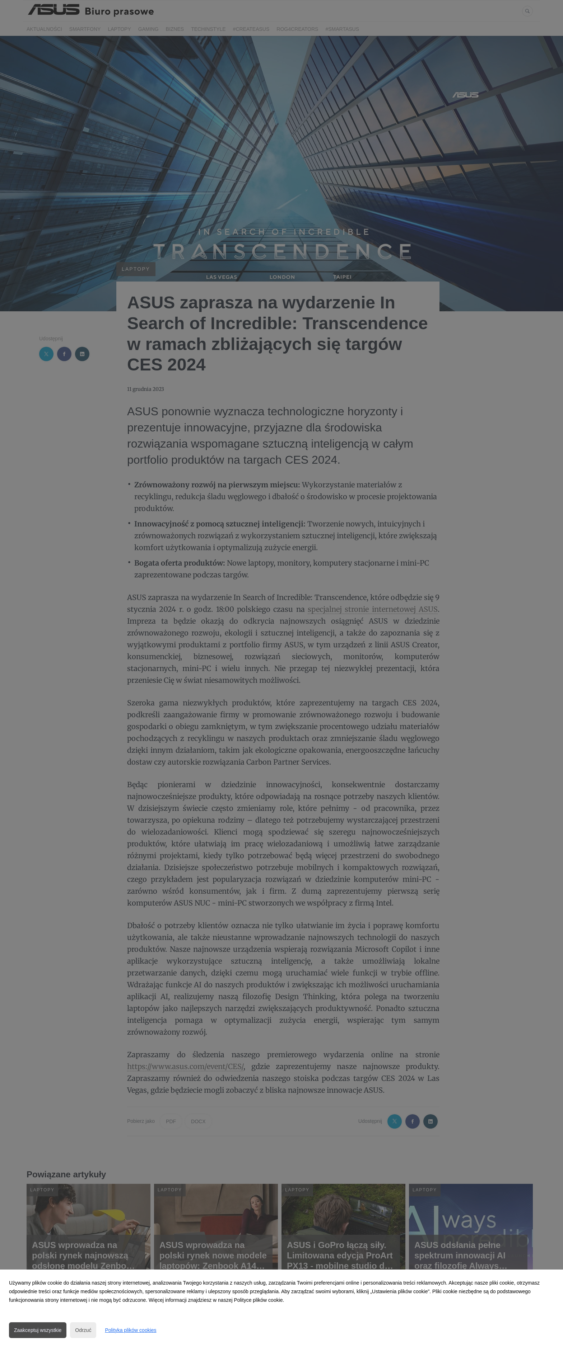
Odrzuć (83, 1330)
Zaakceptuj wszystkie (37, 1330)
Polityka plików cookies (130, 1330)
